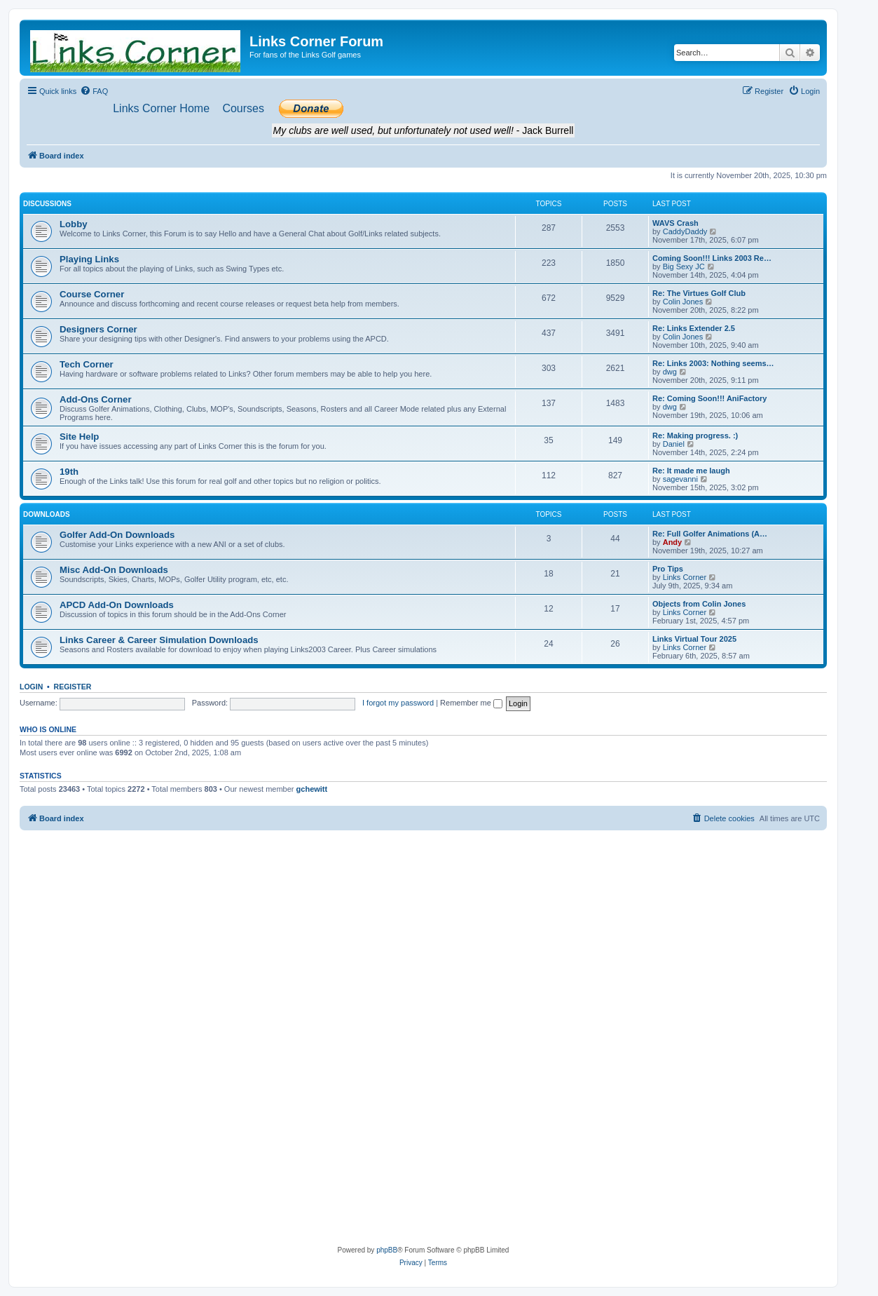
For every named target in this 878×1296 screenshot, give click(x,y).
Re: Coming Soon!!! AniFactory (709, 398)
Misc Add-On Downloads (114, 570)
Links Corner (684, 577)
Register (73, 686)
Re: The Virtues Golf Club (699, 293)
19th (69, 471)
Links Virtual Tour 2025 (694, 639)
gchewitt (312, 789)
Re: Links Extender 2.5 (693, 328)
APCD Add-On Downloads (117, 605)
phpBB (386, 1250)
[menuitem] (94, 91)
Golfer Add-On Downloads (117, 534)
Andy (672, 542)
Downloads (46, 514)
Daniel (674, 444)
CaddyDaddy (685, 231)
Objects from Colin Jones (699, 604)
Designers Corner (98, 329)
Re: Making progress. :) (695, 435)
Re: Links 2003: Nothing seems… (713, 363)
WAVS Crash (675, 223)
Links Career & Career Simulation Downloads (159, 640)
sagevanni (680, 479)
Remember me (471, 702)
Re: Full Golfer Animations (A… (709, 533)
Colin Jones (683, 301)
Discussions (47, 204)
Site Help (79, 436)
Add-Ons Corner (96, 399)
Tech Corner (87, 364)
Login (31, 686)
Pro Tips (667, 569)
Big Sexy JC (684, 266)
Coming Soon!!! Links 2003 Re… (711, 258)
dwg (670, 371)
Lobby (74, 224)
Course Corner (92, 294)
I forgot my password (398, 702)
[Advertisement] (423, 935)
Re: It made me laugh (691, 470)
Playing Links (89, 259)
